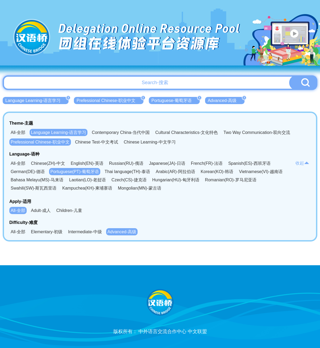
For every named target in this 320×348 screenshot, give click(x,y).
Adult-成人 (41, 210)
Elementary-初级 (46, 232)
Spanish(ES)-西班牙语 (249, 163)
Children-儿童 (69, 210)
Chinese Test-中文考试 (96, 142)
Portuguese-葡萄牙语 (175, 100)
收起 (302, 163)
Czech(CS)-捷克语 (129, 180)
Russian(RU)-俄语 (126, 163)
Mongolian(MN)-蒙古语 (139, 188)
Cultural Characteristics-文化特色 (186, 132)
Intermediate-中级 (85, 232)
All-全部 (18, 132)
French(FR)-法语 (207, 163)
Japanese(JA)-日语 (167, 163)
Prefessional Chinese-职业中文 (110, 100)
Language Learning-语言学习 (37, 100)
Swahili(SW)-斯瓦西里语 (34, 188)
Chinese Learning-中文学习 (150, 142)
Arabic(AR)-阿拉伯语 (175, 171)
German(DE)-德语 (28, 171)
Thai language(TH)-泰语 (127, 171)
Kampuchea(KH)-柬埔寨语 (87, 188)
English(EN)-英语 (87, 163)
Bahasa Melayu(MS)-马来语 (37, 180)
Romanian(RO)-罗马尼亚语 (231, 180)
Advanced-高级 (226, 100)
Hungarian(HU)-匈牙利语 (175, 180)
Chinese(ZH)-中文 (48, 163)
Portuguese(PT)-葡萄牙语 (74, 171)
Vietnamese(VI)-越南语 (260, 171)
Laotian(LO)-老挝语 (87, 180)
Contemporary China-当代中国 (121, 132)
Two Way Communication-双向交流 (256, 132)
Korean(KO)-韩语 (217, 171)
